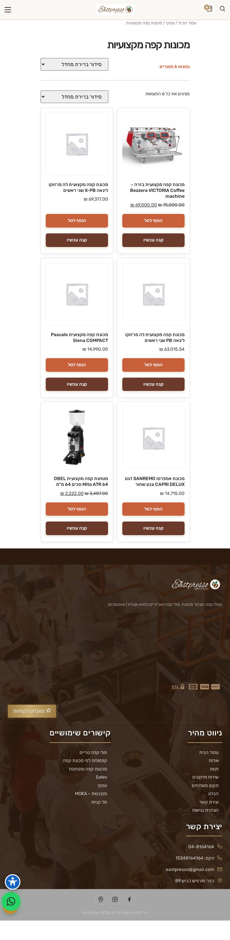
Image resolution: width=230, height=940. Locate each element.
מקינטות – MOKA (91, 794)
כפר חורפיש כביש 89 (194, 881)
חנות (214, 769)
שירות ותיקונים (205, 777)
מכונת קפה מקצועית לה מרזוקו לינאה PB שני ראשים (155, 337)
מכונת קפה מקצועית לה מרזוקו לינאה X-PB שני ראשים (78, 187)
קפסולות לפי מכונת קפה (85, 760)
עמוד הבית (187, 22)
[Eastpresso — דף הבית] (115, 9)
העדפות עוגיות (115, 930)
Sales (101, 777)
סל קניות (99, 802)
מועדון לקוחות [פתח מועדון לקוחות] (32, 711)
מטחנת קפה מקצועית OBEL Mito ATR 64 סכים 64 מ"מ (81, 481)
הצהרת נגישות (205, 810)
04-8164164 (201, 847)
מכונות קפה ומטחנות (88, 769)
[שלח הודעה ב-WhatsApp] (11, 901)
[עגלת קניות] (209, 9)
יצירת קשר (209, 802)
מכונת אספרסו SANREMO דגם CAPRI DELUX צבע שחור (155, 481)
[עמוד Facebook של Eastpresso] (129, 899)
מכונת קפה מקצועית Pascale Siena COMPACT (79, 337)
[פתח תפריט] (7, 9)
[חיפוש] (222, 9)
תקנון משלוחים (205, 785)
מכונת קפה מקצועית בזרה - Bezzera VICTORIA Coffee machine (157, 190)
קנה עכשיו (153, 240)
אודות (214, 760)
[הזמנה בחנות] (74, 64)
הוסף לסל (153, 220)
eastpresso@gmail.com (190, 869)
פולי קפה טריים (93, 752)
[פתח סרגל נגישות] (12, 882)
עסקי (170, 22)
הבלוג (213, 794)
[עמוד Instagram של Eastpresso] (115, 899)
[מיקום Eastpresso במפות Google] (101, 899)
